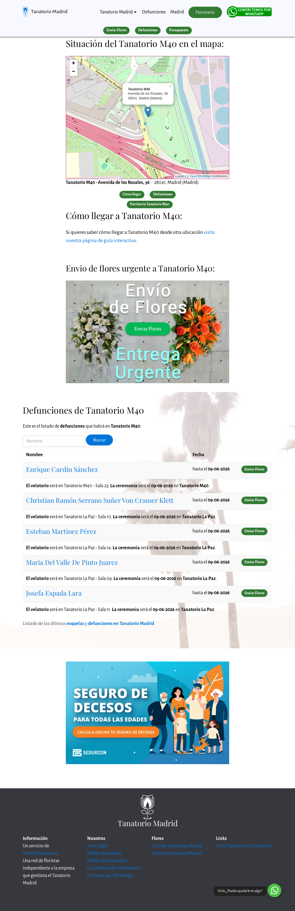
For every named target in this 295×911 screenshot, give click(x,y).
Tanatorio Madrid (49, 11)
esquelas (75, 623)
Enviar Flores (116, 30)
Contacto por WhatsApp (110, 875)
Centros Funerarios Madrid (177, 853)
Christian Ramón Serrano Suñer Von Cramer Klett (100, 500)
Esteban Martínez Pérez (61, 531)
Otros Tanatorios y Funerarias (243, 845)
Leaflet (179, 176)
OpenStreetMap (200, 176)
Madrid (177, 12)
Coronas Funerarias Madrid (177, 845)
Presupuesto (178, 30)
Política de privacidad (107, 860)
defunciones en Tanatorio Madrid (121, 623)
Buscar (99, 440)
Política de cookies (104, 853)
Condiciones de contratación (114, 868)
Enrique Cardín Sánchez (62, 469)
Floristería (205, 12)
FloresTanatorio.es (40, 853)
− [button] (73, 72)
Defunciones (154, 12)
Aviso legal (97, 845)
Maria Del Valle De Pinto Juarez (72, 562)
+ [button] (73, 64)
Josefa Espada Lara (54, 592)
